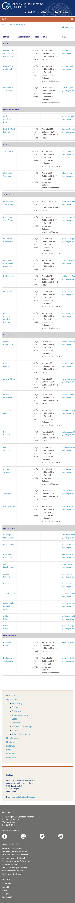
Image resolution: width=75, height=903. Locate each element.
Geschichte (17, 722)
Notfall (5, 890)
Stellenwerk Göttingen (12, 874)
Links (8, 749)
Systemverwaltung (20, 715)
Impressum (11, 753)
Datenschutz (11, 757)
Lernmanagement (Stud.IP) (14, 858)
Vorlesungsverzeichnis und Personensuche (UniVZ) (14, 850)
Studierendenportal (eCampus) (16, 861)
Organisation (16, 24)
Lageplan (6, 893)
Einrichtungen (12, 738)
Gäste (14, 718)
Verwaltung (17, 703)
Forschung (10, 746)
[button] (37, 19)
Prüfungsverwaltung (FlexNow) (16, 854)
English (67, 27)
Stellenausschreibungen (22, 726)
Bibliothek (16, 711)
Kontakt (15, 730)
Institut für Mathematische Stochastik (47, 12)
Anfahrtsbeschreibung (21, 734)
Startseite (10, 695)
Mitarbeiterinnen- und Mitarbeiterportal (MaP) (15, 866)
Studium (10, 742)
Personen (16, 707)
